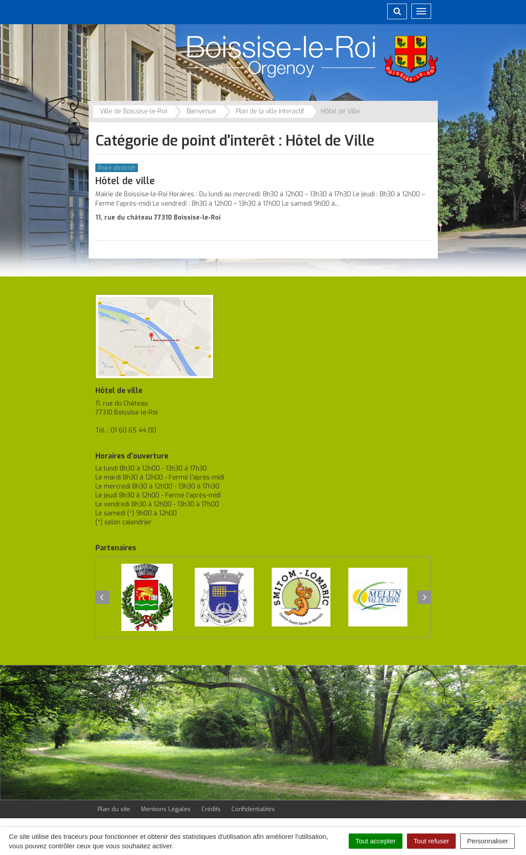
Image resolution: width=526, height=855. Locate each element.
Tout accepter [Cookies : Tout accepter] (375, 841)
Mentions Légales (166, 809)
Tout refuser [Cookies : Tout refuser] (431, 841)
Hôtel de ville (125, 181)
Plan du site (114, 809)
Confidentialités (253, 809)
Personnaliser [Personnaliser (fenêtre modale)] (487, 841)
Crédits (211, 809)
